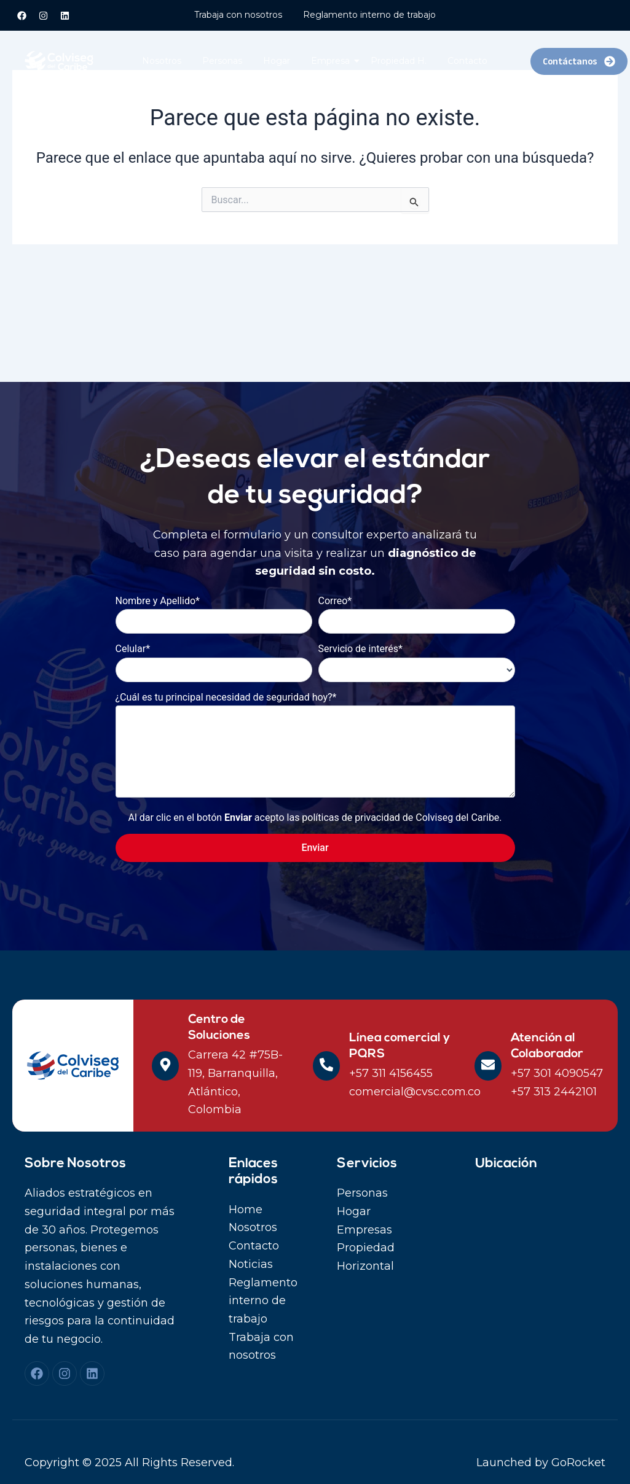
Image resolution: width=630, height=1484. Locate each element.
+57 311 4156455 (391, 1073)
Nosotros (161, 60)
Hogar (276, 60)
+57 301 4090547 (557, 1073)
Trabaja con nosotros (238, 14)
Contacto (467, 60)
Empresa (332, 60)
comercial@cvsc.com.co (415, 1091)
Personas (222, 60)
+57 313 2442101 (554, 1091)
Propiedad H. (399, 60)
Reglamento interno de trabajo (369, 14)
